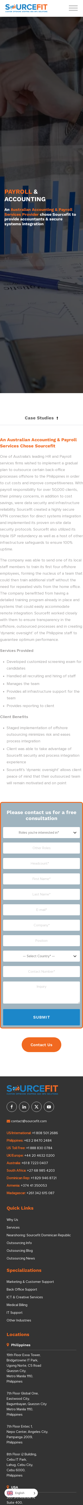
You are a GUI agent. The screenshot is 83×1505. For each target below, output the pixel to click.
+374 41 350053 (34, 1185)
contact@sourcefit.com (27, 1121)
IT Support (15, 1312)
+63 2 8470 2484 (38, 1140)
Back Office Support (22, 1289)
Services (13, 1227)
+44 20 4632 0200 (39, 1155)
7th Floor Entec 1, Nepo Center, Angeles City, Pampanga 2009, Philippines (27, 1434)
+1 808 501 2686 (45, 1133)
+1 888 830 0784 (39, 1148)
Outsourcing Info (19, 1243)
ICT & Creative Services (25, 1297)
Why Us (12, 1220)
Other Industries (19, 1320)
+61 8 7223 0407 (34, 1163)
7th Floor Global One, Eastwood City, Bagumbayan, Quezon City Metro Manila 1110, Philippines (27, 1404)
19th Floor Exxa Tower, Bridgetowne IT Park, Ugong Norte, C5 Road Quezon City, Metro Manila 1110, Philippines (24, 1368)
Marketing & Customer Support (30, 1282)
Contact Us (41, 1044)
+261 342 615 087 (40, 1193)
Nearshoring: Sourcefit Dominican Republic (39, 1235)
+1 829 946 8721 (43, 1178)
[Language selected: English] (21, 1493)
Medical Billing (17, 1305)
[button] (41, 418)
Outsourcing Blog (20, 1250)
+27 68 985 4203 (41, 1170)
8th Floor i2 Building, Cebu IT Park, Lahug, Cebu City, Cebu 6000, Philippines (22, 1464)
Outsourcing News (21, 1258)
